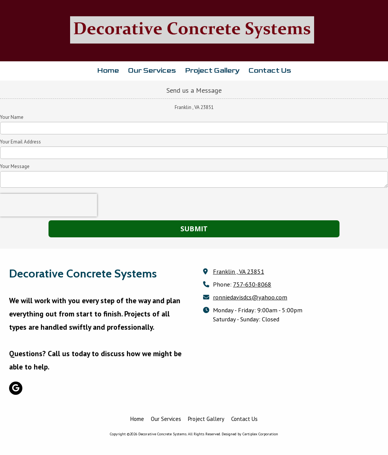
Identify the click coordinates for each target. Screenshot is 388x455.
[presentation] (48, 205)
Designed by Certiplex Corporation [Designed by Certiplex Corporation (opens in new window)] (250, 434)
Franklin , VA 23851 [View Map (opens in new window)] (238, 271)
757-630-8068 (252, 284)
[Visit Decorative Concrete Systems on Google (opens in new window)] (15, 388)
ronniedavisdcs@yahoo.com (250, 297)
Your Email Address (20, 142)
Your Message (15, 167)
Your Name (11, 117)
